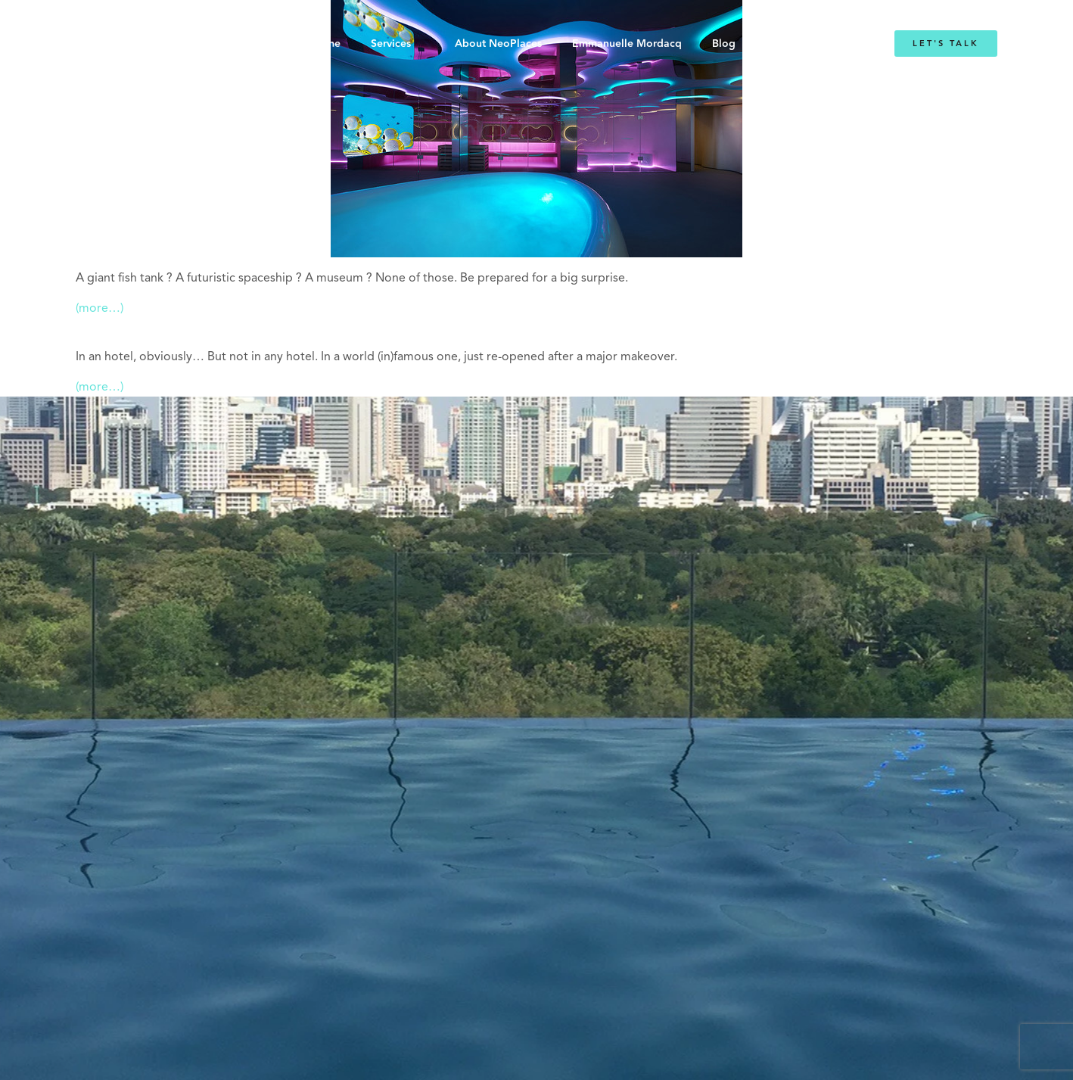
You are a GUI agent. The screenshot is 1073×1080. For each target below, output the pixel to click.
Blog (724, 44)
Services (391, 44)
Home (326, 44)
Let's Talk (946, 43)
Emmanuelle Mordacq (627, 44)
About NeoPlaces (498, 44)
